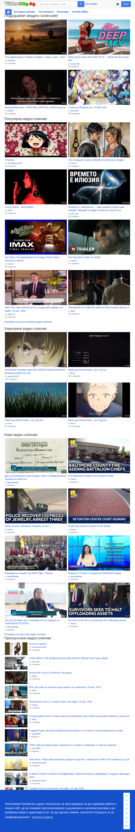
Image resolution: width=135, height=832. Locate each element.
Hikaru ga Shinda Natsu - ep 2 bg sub (24, 420)
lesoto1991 (75, 64)
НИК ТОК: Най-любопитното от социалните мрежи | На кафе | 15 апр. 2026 (34, 309)
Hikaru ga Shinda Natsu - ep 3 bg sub (87, 420)
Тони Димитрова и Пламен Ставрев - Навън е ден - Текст (35, 57)
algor (73, 311)
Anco (73, 373)
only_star (75, 214)
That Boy (9, 160)
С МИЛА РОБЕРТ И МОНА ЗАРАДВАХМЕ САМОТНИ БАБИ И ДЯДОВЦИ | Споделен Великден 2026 (79, 776)
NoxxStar (75, 111)
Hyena (73, 163)
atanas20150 (13, 376)
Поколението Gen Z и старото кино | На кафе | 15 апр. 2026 (60, 701)
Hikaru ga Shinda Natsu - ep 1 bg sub (87, 369)
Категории (63, 11)
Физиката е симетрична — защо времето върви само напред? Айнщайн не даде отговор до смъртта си (96, 209)
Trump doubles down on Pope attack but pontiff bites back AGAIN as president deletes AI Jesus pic (79, 716)
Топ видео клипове (24, 11)
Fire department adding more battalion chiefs (91, 476)
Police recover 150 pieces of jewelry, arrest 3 (27, 526)
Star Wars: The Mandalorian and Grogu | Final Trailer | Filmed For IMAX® (32, 259)
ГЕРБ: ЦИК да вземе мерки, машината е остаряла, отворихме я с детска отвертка (72, 745)
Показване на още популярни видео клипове (28, 321)
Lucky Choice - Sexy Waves (19, 207)
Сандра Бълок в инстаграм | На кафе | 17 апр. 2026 (56, 788)
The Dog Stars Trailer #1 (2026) (84, 257)
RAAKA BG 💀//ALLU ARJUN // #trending (50, 672)
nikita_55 (11, 314)
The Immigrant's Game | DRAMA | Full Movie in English (96, 160)
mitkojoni (11, 60)
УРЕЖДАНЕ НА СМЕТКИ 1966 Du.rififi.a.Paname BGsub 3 (98, 307)
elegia (34, 676)
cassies (35, 705)
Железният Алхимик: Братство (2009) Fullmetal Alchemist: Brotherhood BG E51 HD (35, 371)
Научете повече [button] (42, 817)
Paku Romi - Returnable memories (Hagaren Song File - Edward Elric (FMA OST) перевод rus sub (79, 759)
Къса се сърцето (38, 644)
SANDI (10, 111)
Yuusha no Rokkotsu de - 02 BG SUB (87, 107)
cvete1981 (36, 734)
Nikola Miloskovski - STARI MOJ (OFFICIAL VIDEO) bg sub (35, 107)
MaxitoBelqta (13, 482)
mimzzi (10, 264)
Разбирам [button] (127, 811)
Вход (125, 4)
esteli (9, 210)
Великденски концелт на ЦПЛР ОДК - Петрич (29, 573)
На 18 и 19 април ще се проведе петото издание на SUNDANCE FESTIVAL (32, 622)
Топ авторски (45, 11)
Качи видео (91, 3)
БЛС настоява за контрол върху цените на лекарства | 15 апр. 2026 (65, 687)
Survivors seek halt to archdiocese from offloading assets (97, 620)
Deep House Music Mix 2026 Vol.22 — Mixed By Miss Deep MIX (98, 59)
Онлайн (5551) (80, 11)
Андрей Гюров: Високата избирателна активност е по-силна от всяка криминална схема (76, 730)
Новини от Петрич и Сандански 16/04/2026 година (94, 573)
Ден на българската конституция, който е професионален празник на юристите (35, 478)
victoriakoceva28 (14, 163)
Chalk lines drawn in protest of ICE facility (89, 526)
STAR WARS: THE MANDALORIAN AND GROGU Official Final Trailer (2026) (68, 658)
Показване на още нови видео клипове (25, 634)
